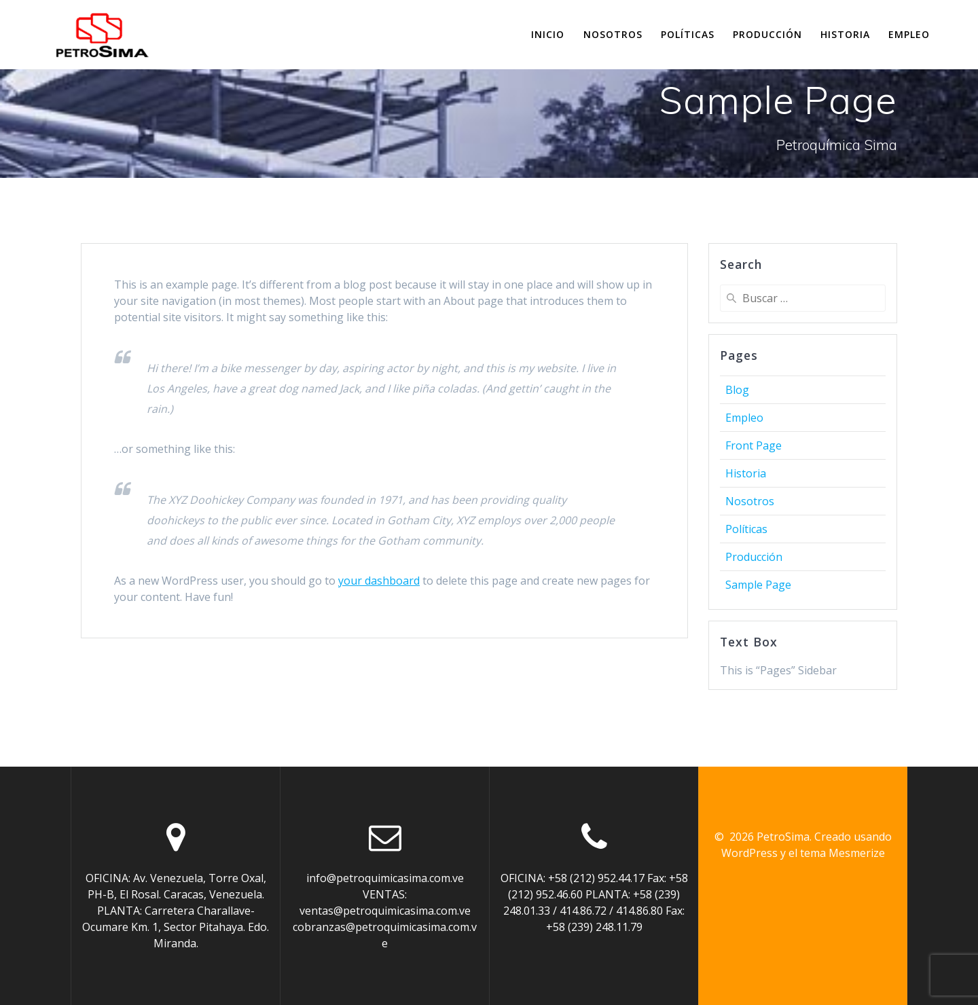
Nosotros (612, 34)
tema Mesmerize (842, 852)
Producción (767, 34)
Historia (845, 34)
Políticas (687, 34)
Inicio (547, 34)
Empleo (909, 34)
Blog (737, 389)
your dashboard (379, 580)
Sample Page (758, 584)
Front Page (753, 445)
